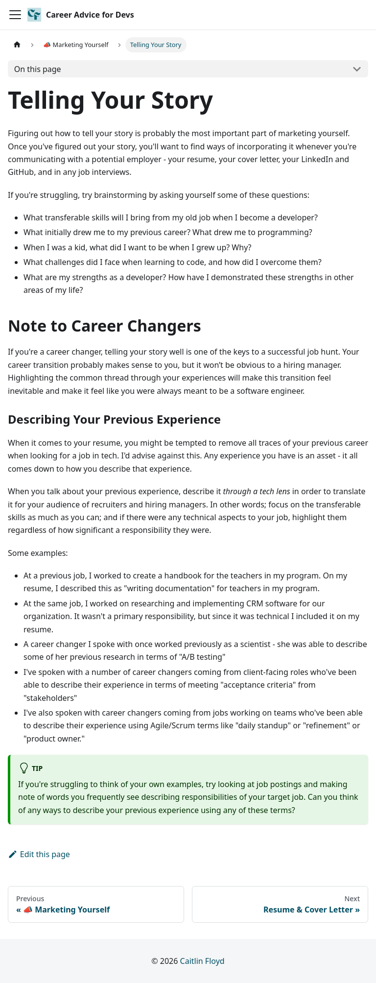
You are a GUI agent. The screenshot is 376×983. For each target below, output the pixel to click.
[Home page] (17, 44)
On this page (37, 69)
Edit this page (39, 854)
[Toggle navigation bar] (15, 14)
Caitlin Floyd (202, 961)
